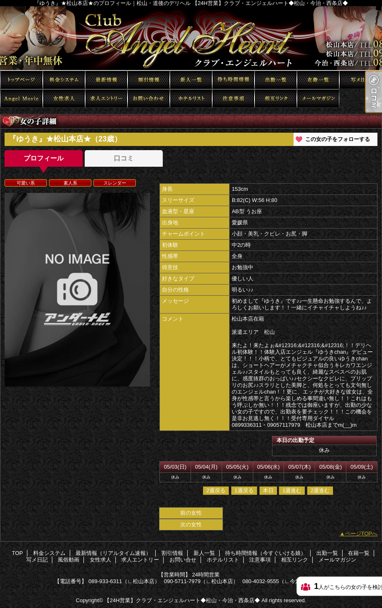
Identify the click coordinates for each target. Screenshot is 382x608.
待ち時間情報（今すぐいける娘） (233, 80)
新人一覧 (191, 80)
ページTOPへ (361, 533)
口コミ (124, 158)
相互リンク (276, 98)
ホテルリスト (191, 98)
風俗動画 (21, 98)
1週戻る (244, 490)
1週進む (291, 490)
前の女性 (191, 513)
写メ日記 (360, 80)
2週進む (320, 490)
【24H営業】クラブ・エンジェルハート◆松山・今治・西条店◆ (182, 600)
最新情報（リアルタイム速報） (106, 80)
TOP (21, 80)
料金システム (64, 80)
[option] (77, 290)
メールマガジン (318, 98)
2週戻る (215, 490)
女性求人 (64, 98)
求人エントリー (106, 98)
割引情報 (148, 80)
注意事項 (233, 98)
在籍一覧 (318, 80)
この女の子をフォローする (337, 139)
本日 (268, 490)
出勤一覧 (276, 80)
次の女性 (191, 524)
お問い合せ (148, 98)
